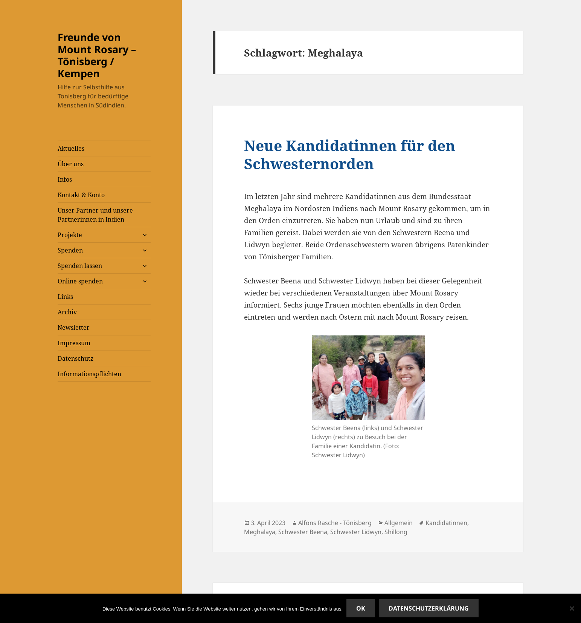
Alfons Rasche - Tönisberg (335, 523)
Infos (65, 179)
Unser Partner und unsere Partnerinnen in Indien (95, 214)
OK (360, 608)
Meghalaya (259, 532)
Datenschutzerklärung (429, 608)
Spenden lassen (80, 266)
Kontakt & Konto (81, 195)
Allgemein (398, 523)
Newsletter (74, 327)
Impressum (74, 343)
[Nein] (571, 608)
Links (65, 296)
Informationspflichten (89, 374)
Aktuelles (71, 148)
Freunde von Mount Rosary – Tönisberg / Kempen (97, 55)
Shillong (395, 532)
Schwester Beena (302, 532)
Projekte (70, 235)
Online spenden (80, 281)
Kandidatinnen (446, 523)
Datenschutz (75, 358)
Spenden (70, 250)
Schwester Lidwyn (355, 532)
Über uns (71, 164)
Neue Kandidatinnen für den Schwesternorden (349, 154)
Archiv (67, 312)
